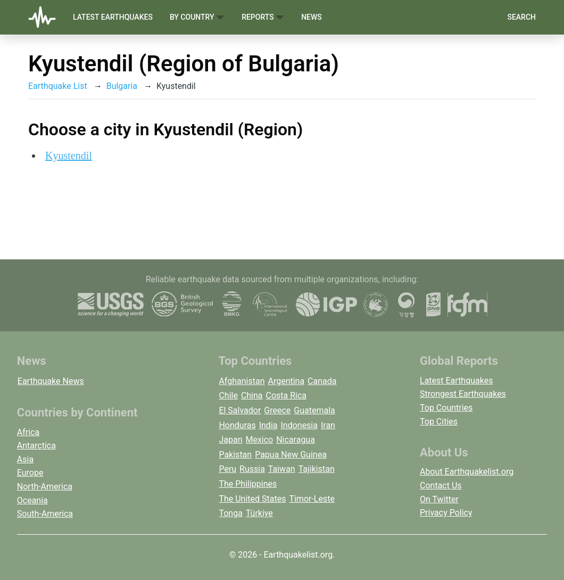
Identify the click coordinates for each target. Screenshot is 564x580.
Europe (30, 473)
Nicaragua (295, 440)
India (268, 425)
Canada (322, 381)
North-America (44, 486)
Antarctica (36, 445)
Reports (263, 17)
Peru (227, 469)
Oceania (32, 500)
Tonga (230, 513)
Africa (28, 432)
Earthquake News (51, 381)
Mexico (259, 440)
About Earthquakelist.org (466, 472)
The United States (252, 499)
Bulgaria (121, 86)
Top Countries (446, 408)
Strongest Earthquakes (463, 394)
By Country (197, 17)
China (252, 395)
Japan (230, 440)
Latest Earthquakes (113, 17)
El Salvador (240, 410)
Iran (328, 425)
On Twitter (439, 499)
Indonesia (299, 425)
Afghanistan (241, 381)
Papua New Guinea (291, 455)
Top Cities (439, 421)
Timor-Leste (312, 499)
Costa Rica (286, 395)
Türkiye (259, 513)
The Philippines (248, 484)
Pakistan (235, 455)
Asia (25, 459)
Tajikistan (316, 469)
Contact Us (441, 485)
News (311, 17)
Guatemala (314, 410)
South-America (45, 514)
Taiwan (281, 469)
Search (521, 17)
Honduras (237, 425)
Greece (277, 410)
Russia (252, 469)
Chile (228, 395)
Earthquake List (57, 86)
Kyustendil (68, 155)
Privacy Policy (446, 513)
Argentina (286, 381)
